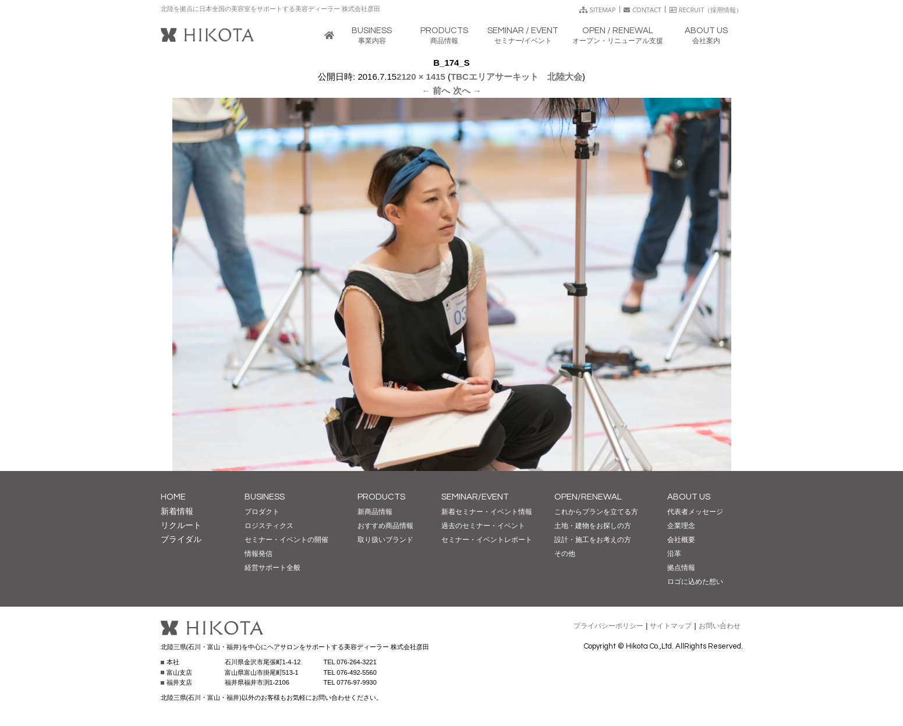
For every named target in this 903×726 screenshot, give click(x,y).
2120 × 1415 (420, 77)
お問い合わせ (720, 626)
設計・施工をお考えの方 (592, 540)
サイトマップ (671, 626)
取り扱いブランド (385, 540)
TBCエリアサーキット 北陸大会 (516, 77)
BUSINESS (265, 497)
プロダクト (262, 512)
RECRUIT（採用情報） (706, 9)
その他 (564, 554)
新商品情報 (374, 512)
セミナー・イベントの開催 (286, 540)
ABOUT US (688, 497)
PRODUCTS (381, 497)
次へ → (467, 90)
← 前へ (436, 90)
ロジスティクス (269, 526)
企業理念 (681, 526)
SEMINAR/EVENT (475, 497)
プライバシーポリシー (608, 626)
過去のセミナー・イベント (483, 526)
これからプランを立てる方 (596, 512)
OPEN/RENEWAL (588, 497)
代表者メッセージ (695, 512)
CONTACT (642, 9)
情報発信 (258, 554)
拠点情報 (681, 568)
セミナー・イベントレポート (486, 540)
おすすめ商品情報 (385, 526)
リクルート (181, 525)
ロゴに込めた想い (695, 582)
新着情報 (177, 511)
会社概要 (681, 540)
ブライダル (181, 539)
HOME (173, 497)
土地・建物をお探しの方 (592, 526)
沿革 (674, 554)
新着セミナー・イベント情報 (486, 512)
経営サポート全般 (272, 568)
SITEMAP (597, 9)
